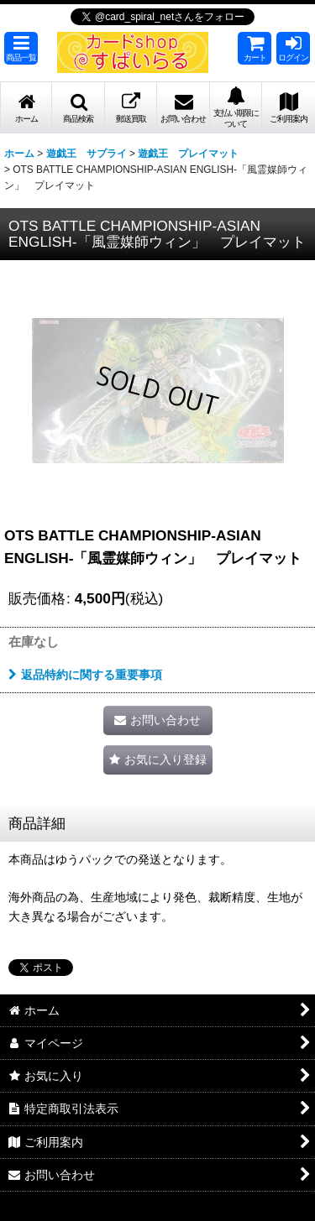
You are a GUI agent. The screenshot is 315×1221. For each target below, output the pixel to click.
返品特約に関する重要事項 (85, 674)
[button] (21, 48)
